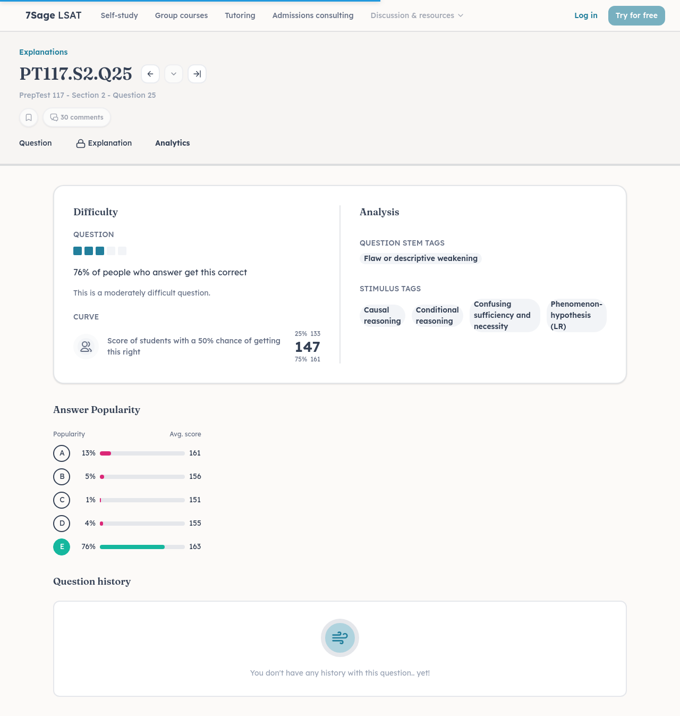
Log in (586, 15)
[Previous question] (150, 73)
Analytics (172, 143)
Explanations (43, 52)
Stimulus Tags (390, 288)
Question (35, 143)
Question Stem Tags (402, 243)
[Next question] (197, 73)
